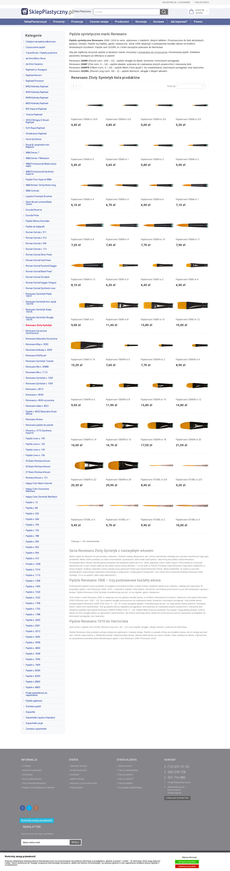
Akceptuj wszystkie (187, 862)
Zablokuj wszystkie (187, 866)
